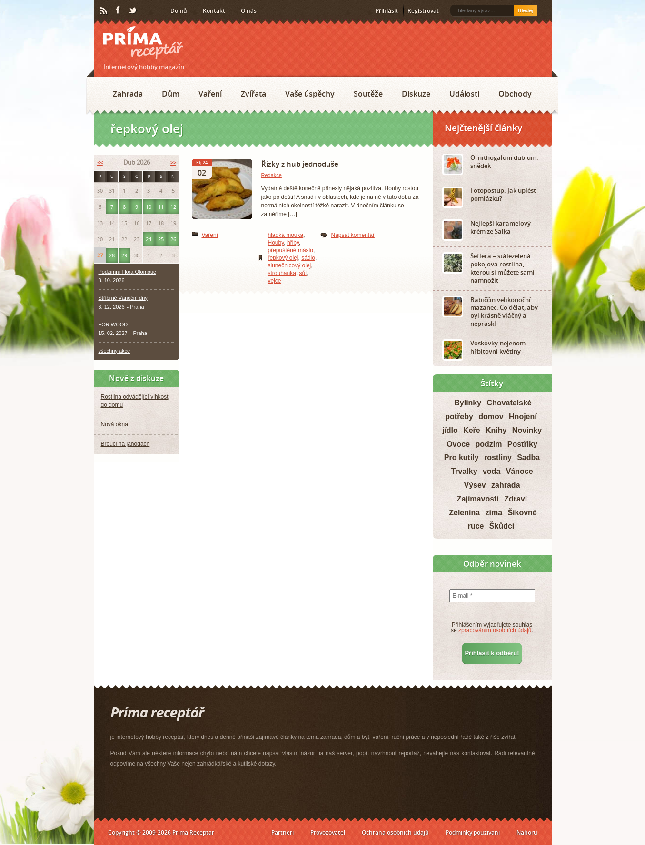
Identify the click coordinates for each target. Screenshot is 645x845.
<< (100, 162)
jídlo (450, 430)
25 (161, 239)
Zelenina (464, 513)
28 (112, 255)
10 (148, 206)
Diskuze (416, 93)
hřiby (293, 242)
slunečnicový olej (289, 265)
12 (173, 206)
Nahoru (526, 832)
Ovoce (458, 444)
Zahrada (128, 93)
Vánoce (519, 471)
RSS (104, 11)
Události (464, 93)
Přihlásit (387, 11)
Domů (178, 11)
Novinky (527, 430)
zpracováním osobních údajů (494, 630)
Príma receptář (143, 42)
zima (493, 513)
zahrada (505, 485)
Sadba (528, 457)
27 (100, 255)
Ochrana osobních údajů (395, 832)
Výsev (475, 485)
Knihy (496, 430)
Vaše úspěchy (310, 93)
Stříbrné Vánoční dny (123, 298)
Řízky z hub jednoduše (299, 163)
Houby (276, 242)
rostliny (498, 457)
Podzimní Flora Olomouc (127, 272)
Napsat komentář (353, 235)
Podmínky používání (473, 832)
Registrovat (423, 11)
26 (173, 239)
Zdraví (515, 499)
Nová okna (114, 424)
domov (490, 417)
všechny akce (114, 351)
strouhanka (282, 273)
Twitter (133, 11)
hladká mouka (286, 235)
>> (173, 162)
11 (161, 206)
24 (148, 239)
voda (491, 471)
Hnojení (523, 417)
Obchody (515, 93)
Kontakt (214, 11)
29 (124, 255)
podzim (488, 444)
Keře (471, 430)
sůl (303, 273)
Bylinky (467, 403)
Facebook (118, 10)
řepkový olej (283, 258)
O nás (249, 11)
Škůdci (501, 526)
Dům (170, 93)
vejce (274, 280)
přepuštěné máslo (290, 250)
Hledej (525, 10)
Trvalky (464, 471)
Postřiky (522, 444)
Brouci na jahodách (125, 444)
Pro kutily (461, 457)
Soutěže (368, 93)
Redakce (271, 175)
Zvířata (253, 93)
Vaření (210, 93)
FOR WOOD (113, 324)
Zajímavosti (478, 499)
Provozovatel (327, 832)
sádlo (308, 258)
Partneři (282, 832)
